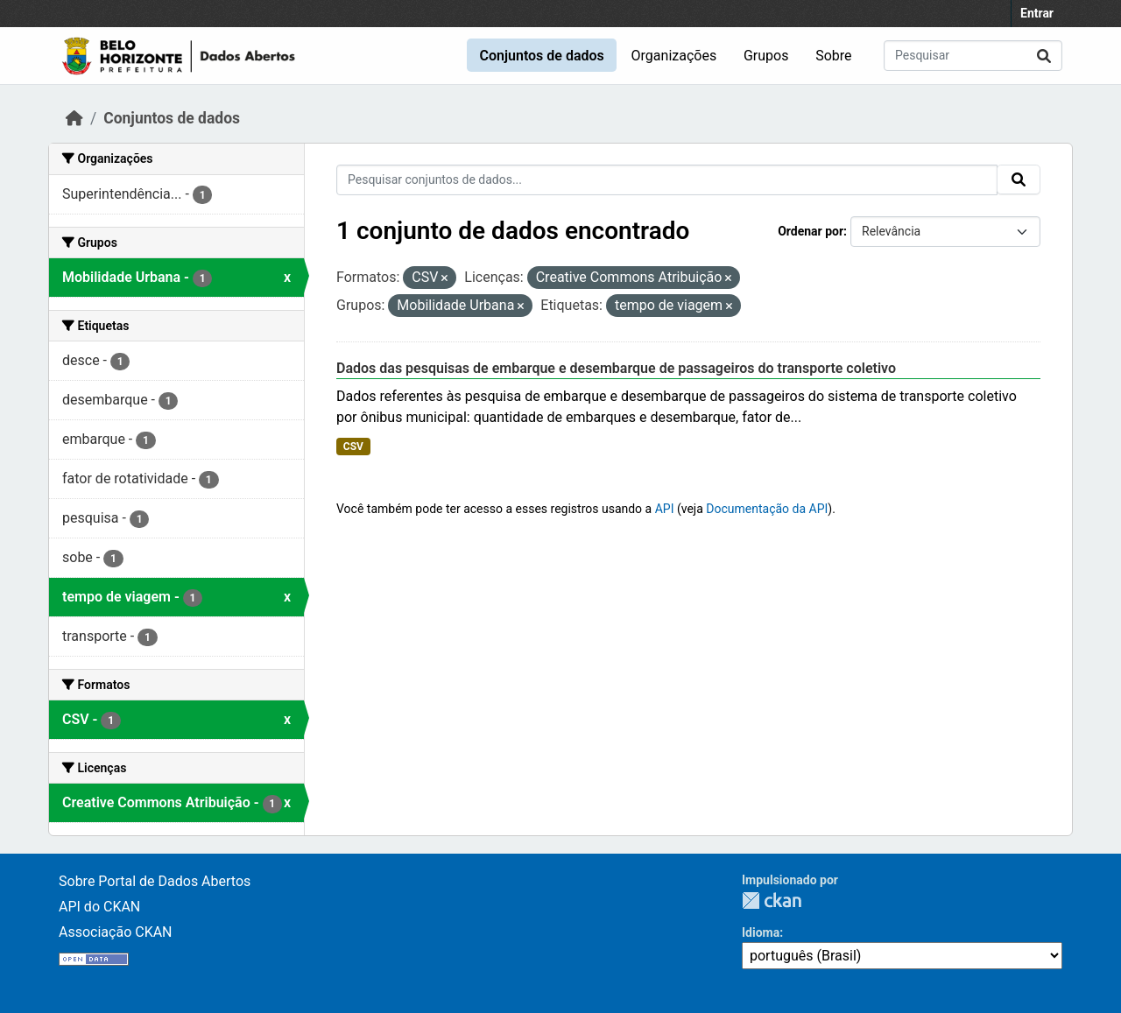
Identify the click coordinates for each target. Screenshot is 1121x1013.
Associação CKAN (116, 932)
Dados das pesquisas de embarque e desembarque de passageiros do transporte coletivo (616, 368)
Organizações (674, 55)
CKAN (771, 900)
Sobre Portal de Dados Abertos (154, 881)
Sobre (833, 55)
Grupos (766, 55)
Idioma (760, 932)
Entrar (1037, 13)
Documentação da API (767, 509)
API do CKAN (99, 906)
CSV (353, 446)
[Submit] (1044, 55)
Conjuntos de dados (541, 55)
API (664, 509)
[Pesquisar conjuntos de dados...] (973, 55)
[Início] (74, 118)
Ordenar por (810, 231)
